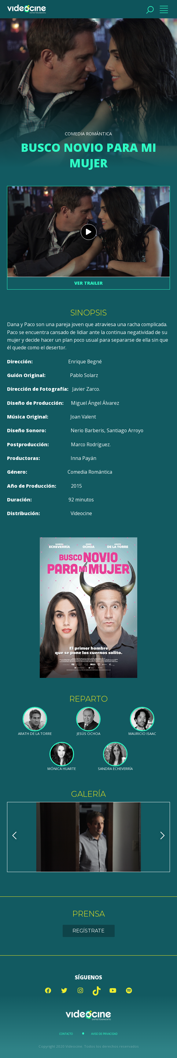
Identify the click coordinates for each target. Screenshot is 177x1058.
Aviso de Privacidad (104, 1034)
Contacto (66, 1034)
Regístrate (88, 931)
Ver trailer (88, 283)
